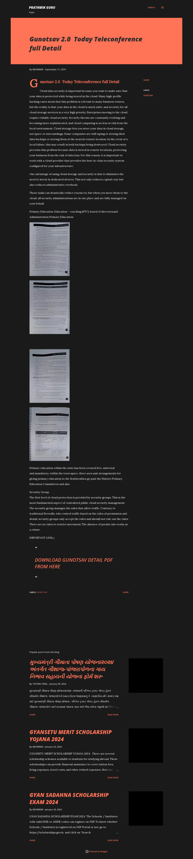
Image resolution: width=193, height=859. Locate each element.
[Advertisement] (74, 617)
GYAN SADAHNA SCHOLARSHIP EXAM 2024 (69, 798)
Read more (113, 714)
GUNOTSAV (148, 95)
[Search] (151, 7)
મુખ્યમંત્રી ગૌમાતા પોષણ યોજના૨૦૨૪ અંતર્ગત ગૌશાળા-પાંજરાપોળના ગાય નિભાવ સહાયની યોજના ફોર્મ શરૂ (71, 669)
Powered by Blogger (96, 851)
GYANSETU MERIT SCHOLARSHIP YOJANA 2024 (70, 735)
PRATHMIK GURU (42, 7)
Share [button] (146, 80)
